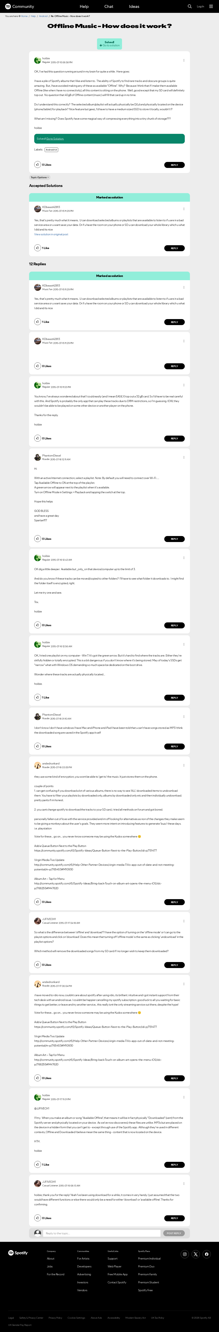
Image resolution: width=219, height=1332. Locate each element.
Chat (108, 6)
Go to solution (111, 45)
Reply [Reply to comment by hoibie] (174, 165)
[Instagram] (185, 1254)
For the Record (55, 1274)
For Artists (83, 1258)
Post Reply (174, 1233)
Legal (11, 1317)
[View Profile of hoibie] (46, 58)
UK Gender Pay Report (19, 1325)
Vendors (82, 1290)
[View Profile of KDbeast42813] (51, 207)
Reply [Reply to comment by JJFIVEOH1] (174, 965)
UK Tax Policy (157, 1317)
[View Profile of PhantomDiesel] (51, 455)
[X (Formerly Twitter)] (196, 1254)
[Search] (190, 6)
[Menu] (211, 6)
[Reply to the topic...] (101, 1233)
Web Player (114, 1266)
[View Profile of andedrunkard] (50, 763)
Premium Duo (146, 1266)
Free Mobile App (118, 1274)
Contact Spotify (117, 1282)
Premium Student (148, 1282)
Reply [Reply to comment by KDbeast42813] (174, 248)
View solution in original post (51, 234)
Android (43, 16)
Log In (200, 6)
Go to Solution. (55, 139)
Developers (84, 1266)
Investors (82, 1282)
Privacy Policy (55, 1317)
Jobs (50, 1266)
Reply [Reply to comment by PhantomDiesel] (174, 539)
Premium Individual (149, 1258)
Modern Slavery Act (135, 1317)
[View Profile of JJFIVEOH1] (49, 919)
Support (113, 1258)
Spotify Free (145, 1290)
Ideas (134, 6)
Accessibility (113, 1317)
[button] (183, 60)
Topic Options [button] (39, 177)
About (50, 1258)
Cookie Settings (76, 1317)
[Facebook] (207, 1254)
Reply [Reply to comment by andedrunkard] (174, 902)
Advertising (84, 1274)
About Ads (96, 1317)
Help (84, 6)
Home (24, 16)
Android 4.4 (51, 149)
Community (19, 6)
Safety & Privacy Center (31, 1317)
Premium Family (147, 1274)
